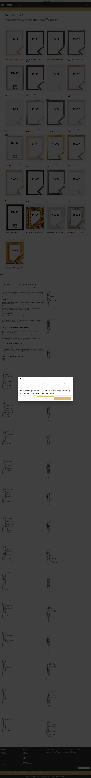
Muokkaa (45, 398)
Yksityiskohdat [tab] (45, 382)
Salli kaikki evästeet (63, 398)
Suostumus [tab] (27, 382)
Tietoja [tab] (63, 382)
